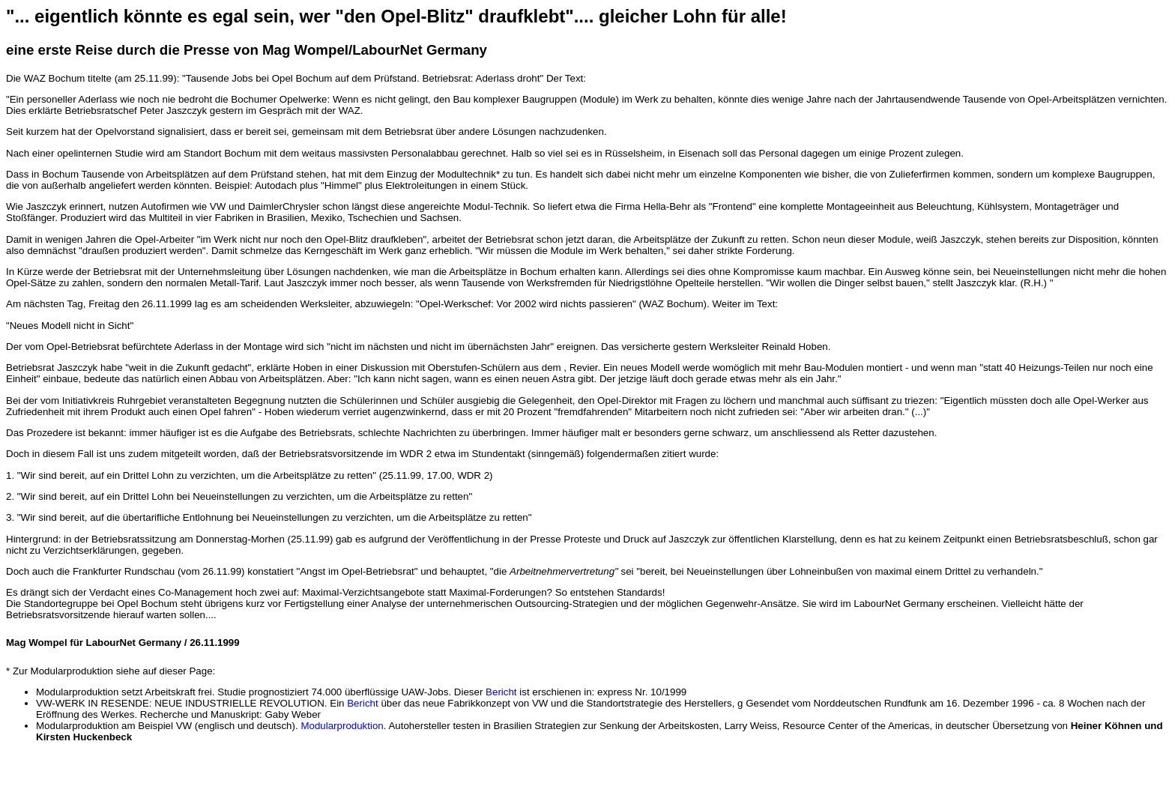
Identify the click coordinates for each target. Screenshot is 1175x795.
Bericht (501, 692)
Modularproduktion (341, 725)
